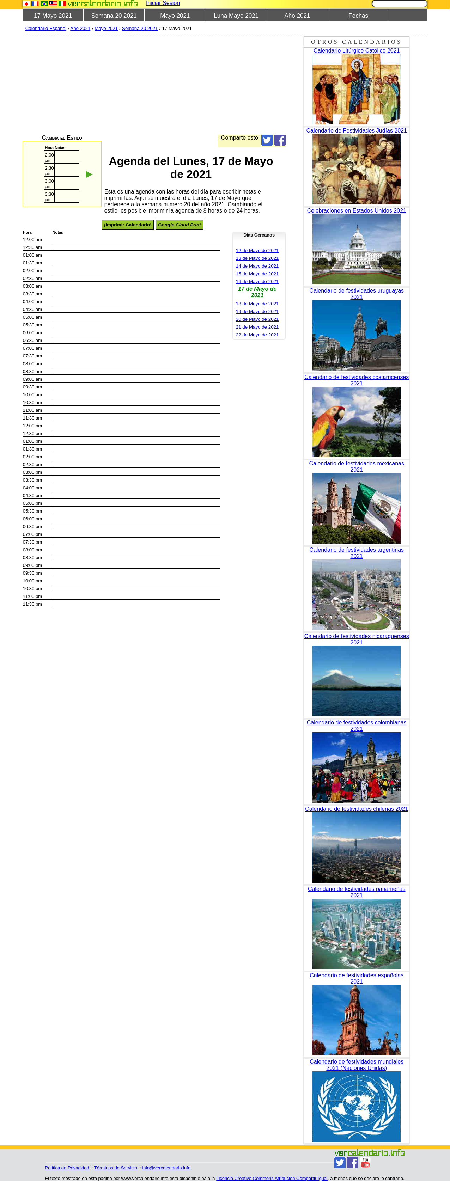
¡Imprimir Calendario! (128, 224)
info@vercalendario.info (166, 1167)
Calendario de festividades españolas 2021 (356, 978)
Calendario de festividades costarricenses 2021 (356, 380)
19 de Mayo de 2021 (257, 311)
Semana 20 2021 (114, 15)
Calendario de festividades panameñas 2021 (357, 892)
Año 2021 (297, 15)
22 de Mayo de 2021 (257, 334)
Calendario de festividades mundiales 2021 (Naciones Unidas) (356, 1065)
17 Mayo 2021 (53, 15)
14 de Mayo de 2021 (257, 266)
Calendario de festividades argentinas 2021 (356, 553)
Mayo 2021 (175, 15)
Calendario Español (45, 28)
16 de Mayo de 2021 (257, 281)
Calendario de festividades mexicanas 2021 (356, 466)
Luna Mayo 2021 (236, 15)
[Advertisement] (234, 85)
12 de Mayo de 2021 (257, 250)
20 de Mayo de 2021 (257, 319)
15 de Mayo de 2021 (257, 273)
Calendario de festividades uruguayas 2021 (356, 294)
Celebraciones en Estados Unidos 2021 (356, 211)
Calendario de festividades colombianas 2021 (357, 726)
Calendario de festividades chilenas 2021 (356, 809)
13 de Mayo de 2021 (257, 258)
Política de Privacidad (67, 1167)
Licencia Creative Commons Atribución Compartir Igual (272, 1178)
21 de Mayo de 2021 (257, 327)
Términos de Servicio (115, 1167)
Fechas (358, 15)
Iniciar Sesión (163, 3)
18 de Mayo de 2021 (257, 303)
